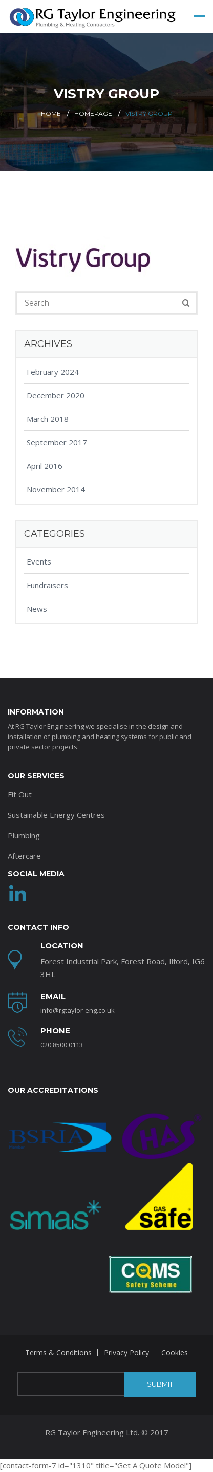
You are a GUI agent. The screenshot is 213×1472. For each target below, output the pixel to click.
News (37, 608)
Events (39, 561)
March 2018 (48, 419)
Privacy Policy (126, 1352)
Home (51, 113)
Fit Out (20, 794)
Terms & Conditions (58, 1352)
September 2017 (57, 442)
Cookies (174, 1352)
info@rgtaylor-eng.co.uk (77, 1010)
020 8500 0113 (61, 1044)
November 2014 (56, 489)
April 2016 (44, 466)
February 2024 (53, 371)
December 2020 (55, 395)
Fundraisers (47, 585)
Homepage (93, 113)
